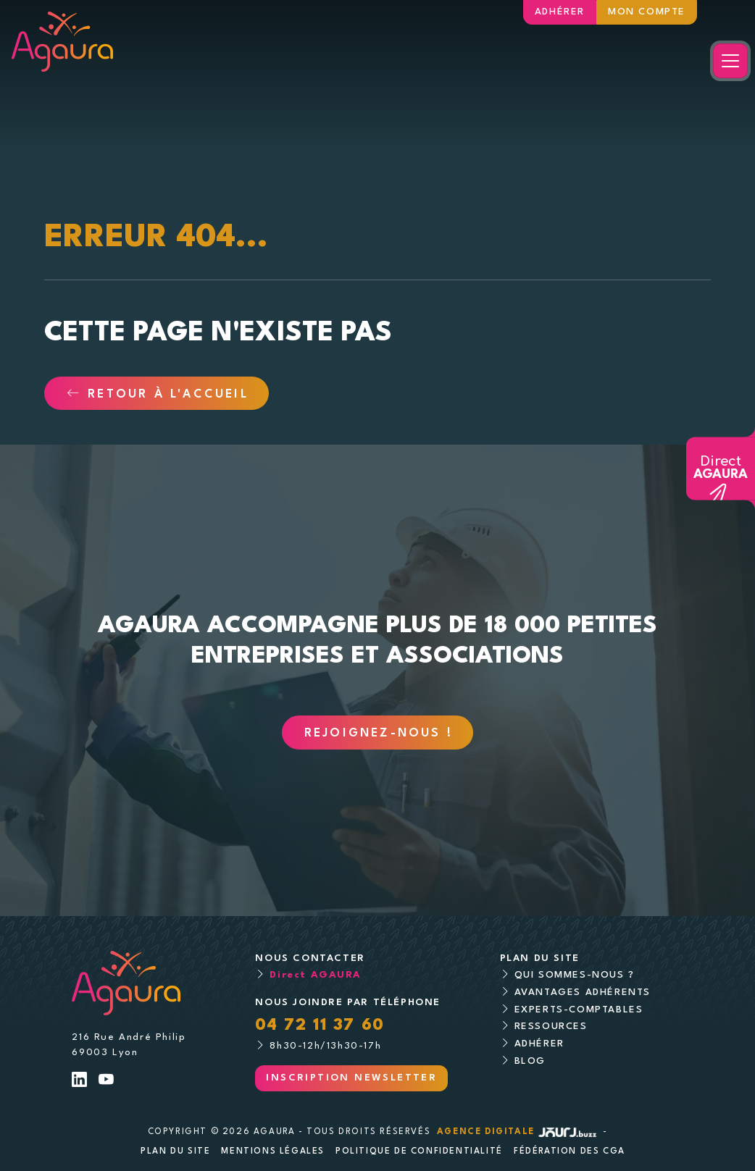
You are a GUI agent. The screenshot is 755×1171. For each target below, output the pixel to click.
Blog (530, 1061)
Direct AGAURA (315, 975)
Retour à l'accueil (158, 394)
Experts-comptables (578, 1010)
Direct (720, 468)
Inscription (351, 1078)
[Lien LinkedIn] (80, 1082)
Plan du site (175, 1151)
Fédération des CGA (569, 1151)
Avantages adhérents (582, 992)
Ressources (551, 1026)
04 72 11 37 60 (319, 1025)
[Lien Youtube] (107, 1082)
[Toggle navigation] (730, 60)
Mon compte (646, 12)
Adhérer (560, 12)
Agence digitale (518, 1132)
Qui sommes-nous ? (574, 975)
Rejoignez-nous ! (378, 733)
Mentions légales (273, 1151)
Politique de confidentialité (419, 1151)
